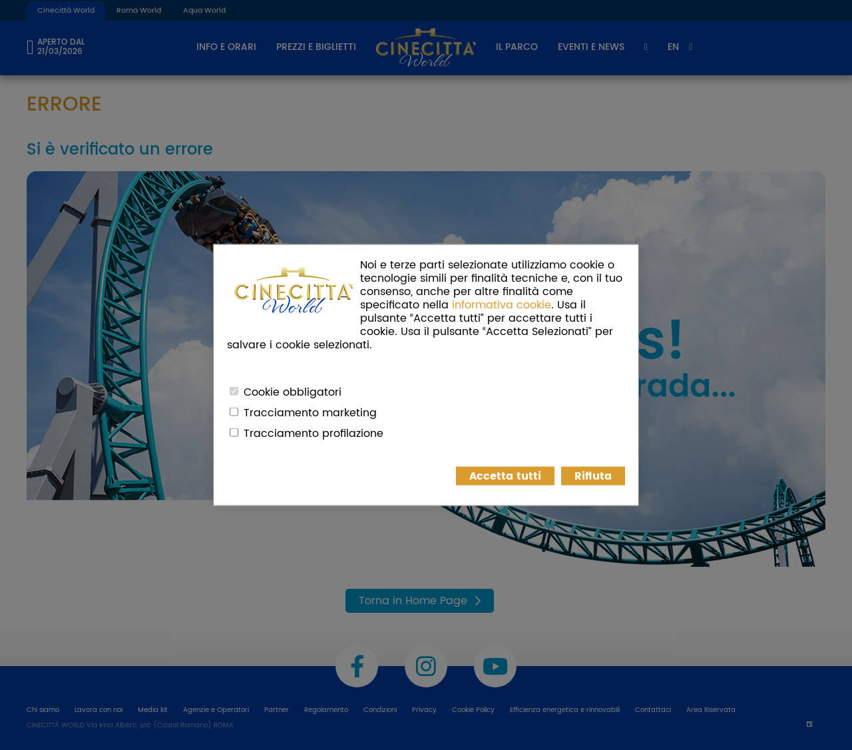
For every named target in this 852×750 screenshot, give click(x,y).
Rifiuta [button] (593, 476)
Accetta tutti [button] (505, 476)
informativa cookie (501, 305)
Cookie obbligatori (292, 392)
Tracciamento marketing (310, 413)
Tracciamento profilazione (313, 433)
